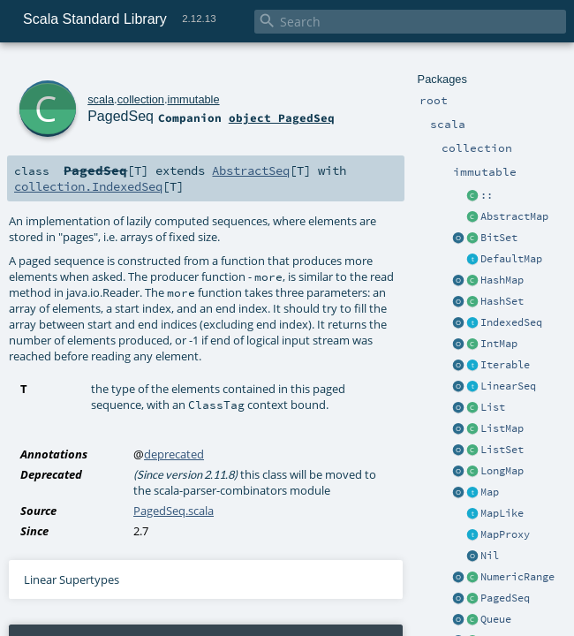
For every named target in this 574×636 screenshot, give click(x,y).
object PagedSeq (282, 117)
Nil (489, 555)
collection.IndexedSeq (88, 186)
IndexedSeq (511, 322)
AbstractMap (514, 216)
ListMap (502, 428)
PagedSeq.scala (173, 511)
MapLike (502, 513)
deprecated (174, 454)
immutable (194, 99)
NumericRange (517, 577)
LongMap (502, 471)
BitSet (498, 237)
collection (140, 99)
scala (100, 99)
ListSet (502, 449)
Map (489, 492)
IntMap (498, 343)
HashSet (502, 301)
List (492, 407)
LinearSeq (508, 386)
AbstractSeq (251, 170)
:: (486, 195)
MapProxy (505, 534)
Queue (495, 619)
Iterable (505, 365)
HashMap (502, 280)
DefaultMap (511, 259)
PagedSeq (505, 598)
